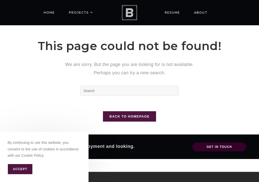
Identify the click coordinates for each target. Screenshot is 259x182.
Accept (20, 169)
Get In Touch (219, 147)
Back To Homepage (129, 116)
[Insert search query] (129, 91)
